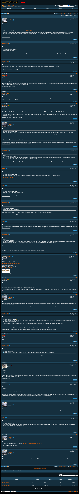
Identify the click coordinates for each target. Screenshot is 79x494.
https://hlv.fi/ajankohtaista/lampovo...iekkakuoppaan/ (32, 443)
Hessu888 (9, 20)
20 (70, 13)
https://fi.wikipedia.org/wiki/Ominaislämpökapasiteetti (11, 358)
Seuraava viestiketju (43, 468)
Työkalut (61, 15)
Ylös (77, 491)
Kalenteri (47, 8)
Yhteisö (35, 8)
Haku (73, 8)
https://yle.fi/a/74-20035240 (28, 30)
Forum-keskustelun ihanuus (6, 485)
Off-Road (9, 5)
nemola (3, 75)
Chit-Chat (13, 5)
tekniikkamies (5, 43)
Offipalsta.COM (5, 5)
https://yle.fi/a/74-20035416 (8, 28)
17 (66, 13)
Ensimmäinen (60, 13)
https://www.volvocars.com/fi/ (7, 68)
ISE (3, 335)
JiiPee (3, 185)
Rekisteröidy (9, 8)
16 (65, 13)
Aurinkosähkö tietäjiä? (5, 480)
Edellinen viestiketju (36, 468)
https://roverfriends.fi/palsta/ (7, 267)
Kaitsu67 (9, 256)
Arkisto (75, 491)
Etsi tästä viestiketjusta (68, 15)
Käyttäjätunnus (56, 5)
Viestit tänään (60, 8)
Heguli (8, 365)
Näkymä (75, 15)
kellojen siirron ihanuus (5, 482)
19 (69, 13)
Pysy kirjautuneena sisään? (72, 5)
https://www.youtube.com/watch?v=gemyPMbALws (11, 263)
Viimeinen (74, 13)
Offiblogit (23, 8)
